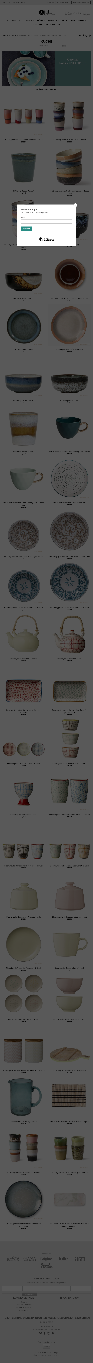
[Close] (75, 205)
